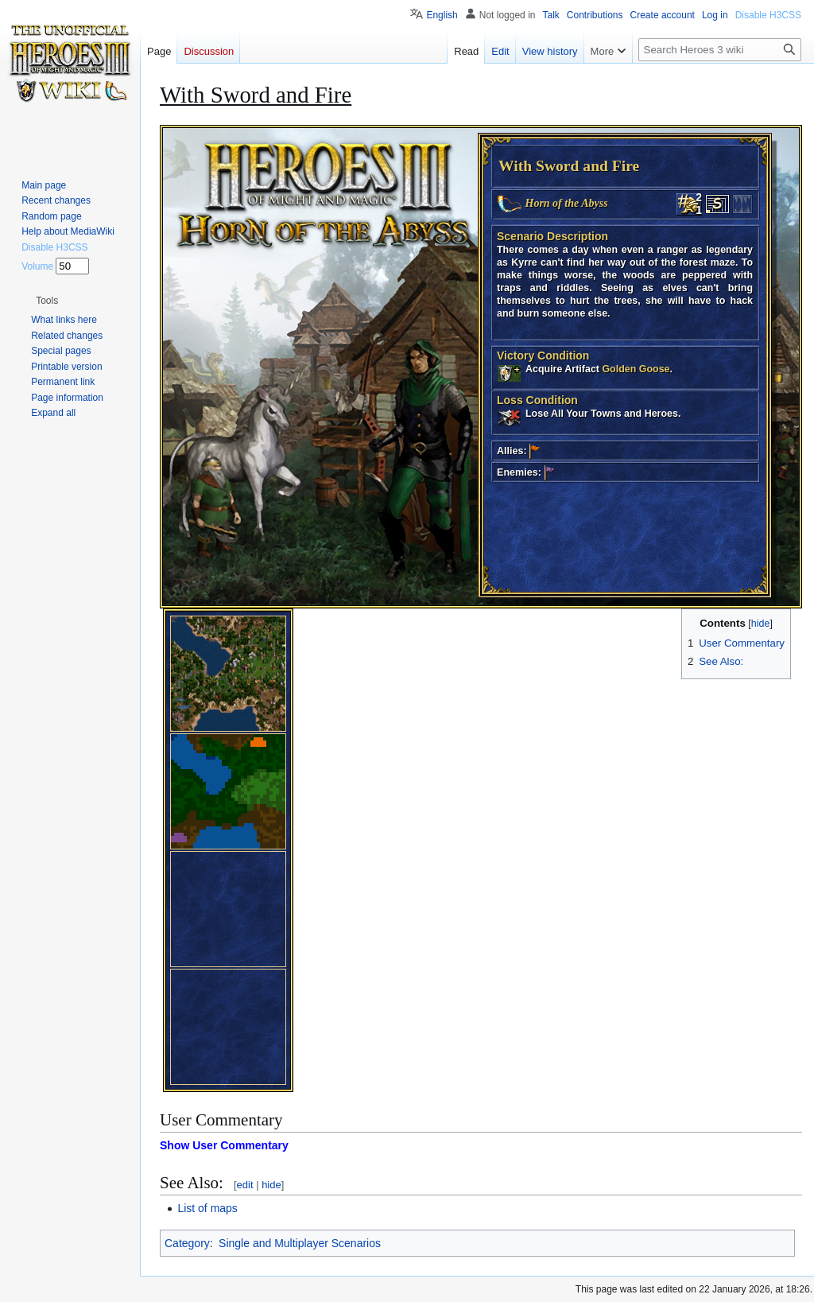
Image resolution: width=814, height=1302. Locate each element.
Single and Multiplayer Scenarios (300, 1243)
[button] (47, 300)
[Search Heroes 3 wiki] (719, 49)
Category (187, 1243)
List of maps (207, 1208)
